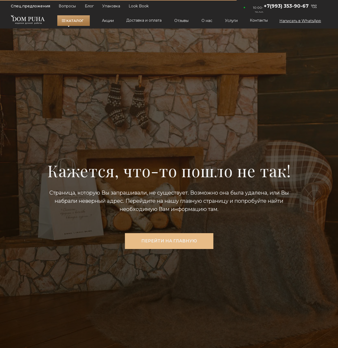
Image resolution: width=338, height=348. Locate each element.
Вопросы (67, 6)
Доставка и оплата (144, 20)
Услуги (231, 20)
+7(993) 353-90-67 (286, 6)
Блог (89, 6)
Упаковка (111, 6)
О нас (206, 20)
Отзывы (181, 20)
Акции (108, 20)
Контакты (259, 20)
